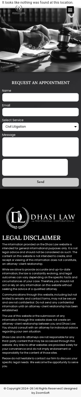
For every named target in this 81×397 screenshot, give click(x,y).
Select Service (13, 120)
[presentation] (35, 167)
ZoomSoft (42, 393)
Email (6, 105)
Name (6, 91)
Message (9, 135)
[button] (70, 9)
